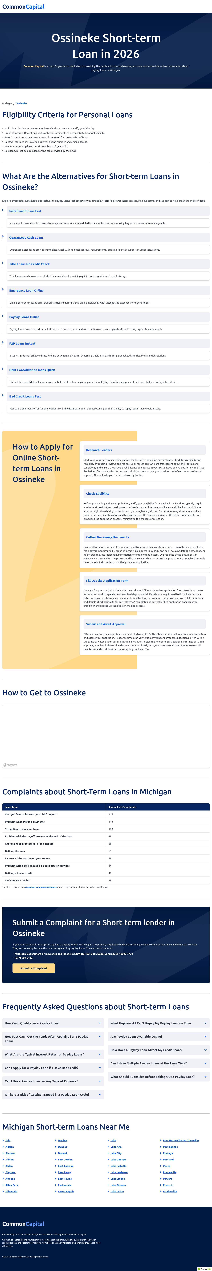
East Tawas (65, 1178)
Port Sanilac (170, 1146)
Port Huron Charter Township (181, 1140)
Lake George (118, 1159)
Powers (167, 1178)
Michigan (7, 103)
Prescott (168, 1185)
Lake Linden (117, 1178)
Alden (9, 1165)
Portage (168, 1153)
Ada (7, 1140)
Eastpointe (64, 1185)
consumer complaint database (41, 886)
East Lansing (65, 1165)
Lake (113, 1140)
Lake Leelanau (119, 1172)
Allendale (11, 1191)
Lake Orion (117, 1191)
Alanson (10, 1153)
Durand (62, 1153)
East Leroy (64, 1172)
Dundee (62, 1146)
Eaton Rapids (66, 1191)
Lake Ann (116, 1146)
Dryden (62, 1140)
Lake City (116, 1153)
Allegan (10, 1178)
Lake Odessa (118, 1185)
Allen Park (11, 1185)
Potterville (169, 1172)
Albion (9, 1159)
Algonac (10, 1172)
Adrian (9, 1146)
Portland (168, 1159)
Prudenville (170, 1191)
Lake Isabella (118, 1165)
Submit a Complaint (33, 968)
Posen (166, 1165)
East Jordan (65, 1159)
